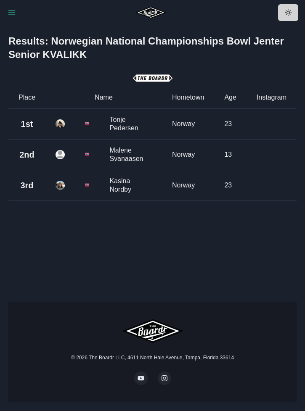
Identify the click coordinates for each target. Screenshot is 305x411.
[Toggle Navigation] (11, 12)
